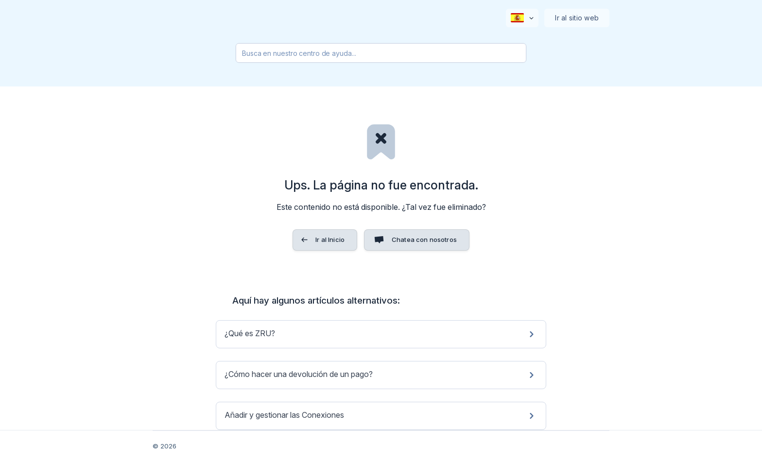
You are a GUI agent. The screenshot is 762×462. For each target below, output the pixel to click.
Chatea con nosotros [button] (424, 239)
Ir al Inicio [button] (330, 239)
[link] (381, 334)
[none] (522, 18)
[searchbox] (381, 53)
